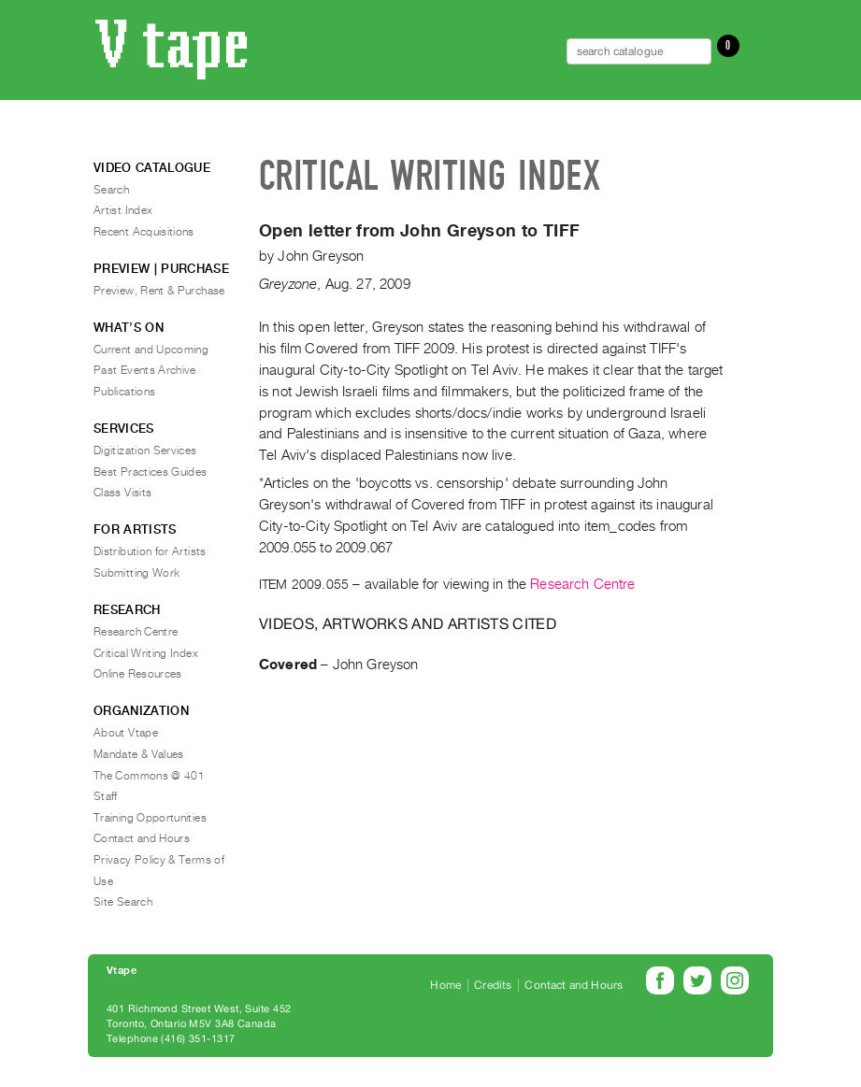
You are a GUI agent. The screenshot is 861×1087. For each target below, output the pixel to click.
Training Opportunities (150, 817)
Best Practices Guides (150, 472)
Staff (105, 796)
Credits (492, 985)
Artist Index (122, 210)
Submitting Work (136, 572)
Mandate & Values (138, 754)
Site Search (122, 901)
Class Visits (122, 492)
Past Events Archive (144, 370)
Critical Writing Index (145, 653)
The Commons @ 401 (149, 775)
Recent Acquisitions (143, 231)
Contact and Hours (141, 838)
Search (111, 189)
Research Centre (582, 584)
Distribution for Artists (150, 551)
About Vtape (125, 732)
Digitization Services (145, 450)
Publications (124, 391)
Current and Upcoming (150, 349)
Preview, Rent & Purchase (159, 290)
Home (445, 985)
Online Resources (137, 673)
